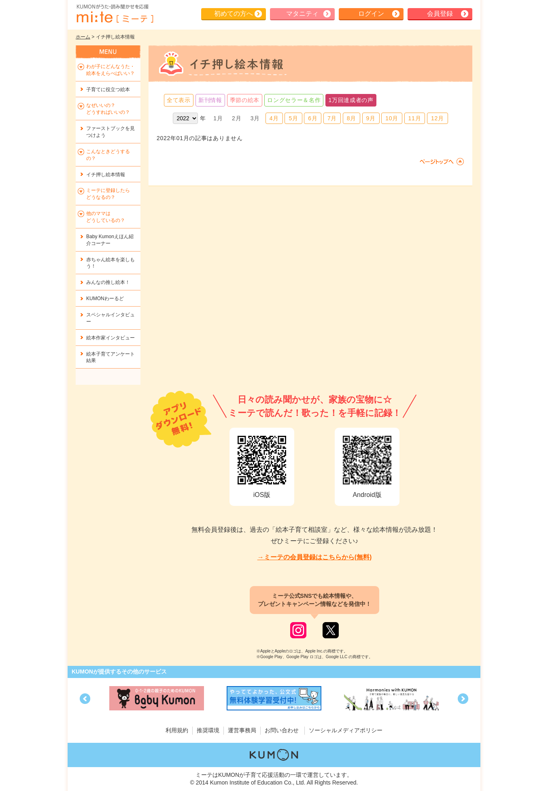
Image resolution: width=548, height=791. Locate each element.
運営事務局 (242, 730)
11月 (414, 118)
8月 (351, 118)
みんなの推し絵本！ (108, 282)
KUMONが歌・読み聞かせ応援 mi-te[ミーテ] (114, 13)
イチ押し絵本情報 (105, 174)
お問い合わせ (282, 730)
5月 (293, 118)
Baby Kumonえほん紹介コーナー (110, 240)
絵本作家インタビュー (110, 338)
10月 (391, 118)
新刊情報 (210, 100)
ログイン (371, 13)
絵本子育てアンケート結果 (110, 357)
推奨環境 (208, 730)
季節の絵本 (245, 100)
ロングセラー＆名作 (294, 100)
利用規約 (177, 730)
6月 (312, 118)
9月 (371, 118)
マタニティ (302, 13)
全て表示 (179, 100)
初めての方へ (233, 13)
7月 (332, 118)
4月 (274, 118)
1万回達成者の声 (350, 100)
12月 (437, 118)
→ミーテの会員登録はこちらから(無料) (314, 557)
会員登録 (440, 13)
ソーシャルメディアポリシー (345, 730)
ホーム (83, 37)
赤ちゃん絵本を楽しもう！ (110, 263)
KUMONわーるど (105, 298)
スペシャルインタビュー (110, 318)
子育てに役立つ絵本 (108, 89)
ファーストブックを (110, 132)
